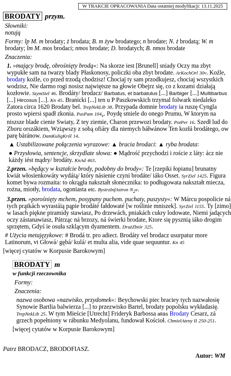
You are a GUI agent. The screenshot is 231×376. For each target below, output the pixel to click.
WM (220, 355)
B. (94, 41)
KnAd (80, 160)
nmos (81, 48)
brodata (80, 41)
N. (172, 41)
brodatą (189, 41)
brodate (156, 41)
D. (114, 48)
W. (204, 41)
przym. (55, 16)
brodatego (127, 41)
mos (47, 48)
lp (27, 41)
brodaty (54, 41)
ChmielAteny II (182, 321)
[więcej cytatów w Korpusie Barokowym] (54, 250)
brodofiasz (69, 349)
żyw (109, 41)
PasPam (85, 114)
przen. (19, 168)
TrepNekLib (94, 107)
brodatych (131, 48)
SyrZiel (188, 176)
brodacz (32, 349)
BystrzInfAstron (113, 189)
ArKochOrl (187, 73)
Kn (53, 100)
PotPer (181, 122)
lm (30, 48)
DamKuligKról (57, 136)
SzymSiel (41, 93)
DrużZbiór (132, 227)
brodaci (63, 48)
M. (34, 41)
